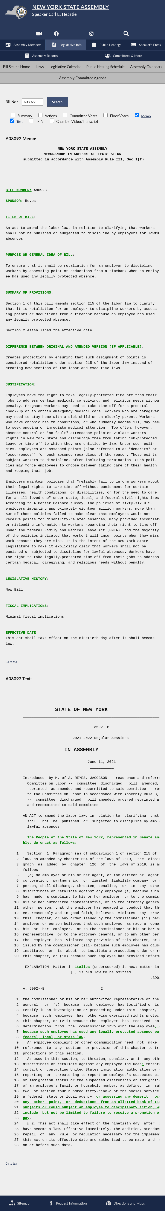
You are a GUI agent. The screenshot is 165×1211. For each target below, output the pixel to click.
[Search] (127, 36)
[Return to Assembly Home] (82, 13)
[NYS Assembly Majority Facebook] (56, 36)
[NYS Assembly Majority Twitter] (73, 36)
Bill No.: (12, 117)
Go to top (11, 680)
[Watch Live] (38, 36)
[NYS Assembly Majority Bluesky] (109, 36)
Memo (146, 134)
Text (19, 139)
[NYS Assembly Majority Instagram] (91, 36)
